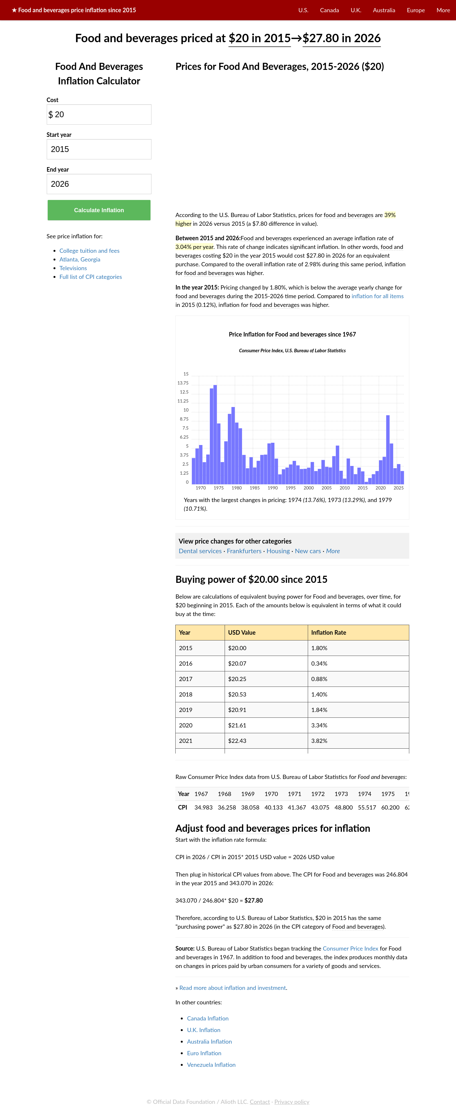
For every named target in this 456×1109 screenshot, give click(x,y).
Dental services (200, 550)
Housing (278, 550)
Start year (59, 134)
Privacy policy (292, 1101)
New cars (308, 550)
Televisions (73, 267)
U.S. (303, 10)
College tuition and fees (90, 250)
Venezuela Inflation (211, 1064)
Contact (260, 1101)
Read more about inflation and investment (232, 987)
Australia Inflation (209, 1041)
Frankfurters (244, 550)
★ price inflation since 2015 (74, 10)
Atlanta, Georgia (80, 259)
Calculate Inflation (99, 210)
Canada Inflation (207, 1018)
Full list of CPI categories (91, 276)
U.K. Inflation (203, 1029)
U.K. (356, 10)
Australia (384, 10)
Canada (329, 10)
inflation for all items (378, 295)
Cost (53, 99)
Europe (416, 10)
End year (58, 169)
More (443, 10)
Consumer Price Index (350, 948)
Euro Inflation (204, 1053)
